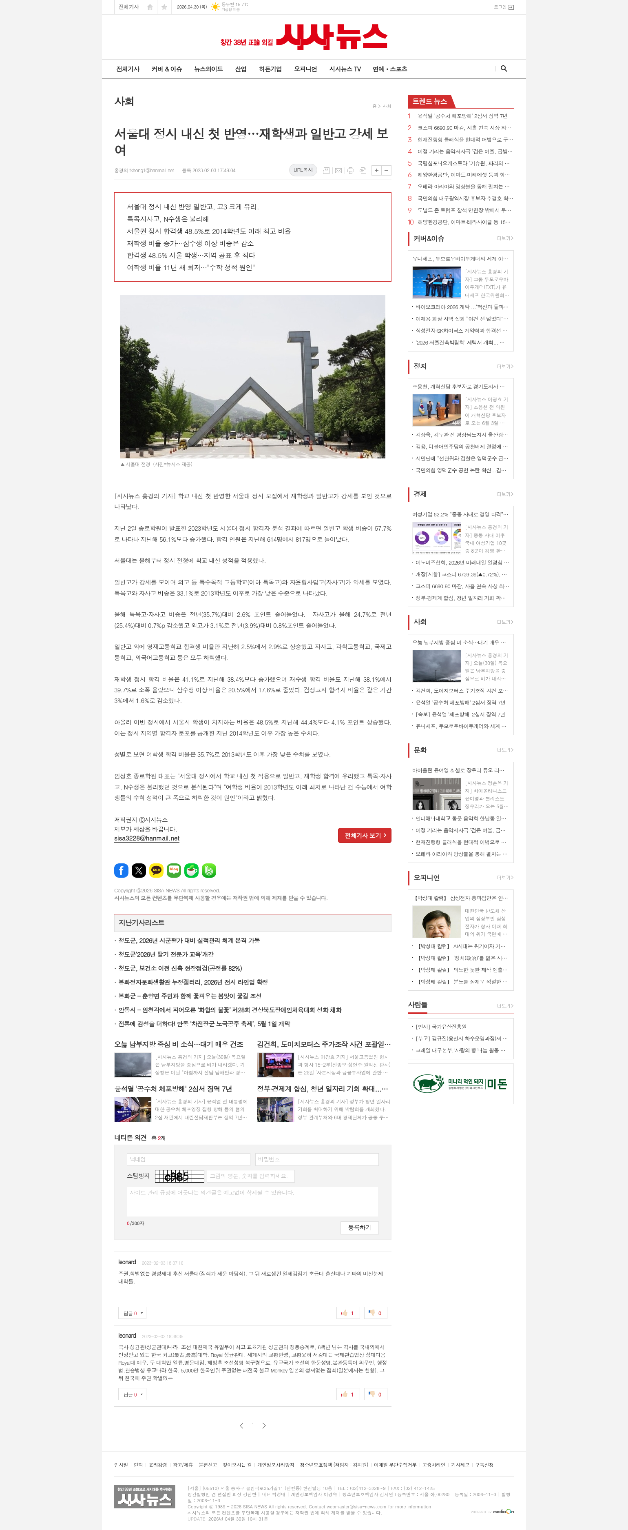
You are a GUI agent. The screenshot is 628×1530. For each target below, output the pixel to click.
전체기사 (129, 7)
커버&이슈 (429, 238)
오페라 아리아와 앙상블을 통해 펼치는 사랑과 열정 (466, 186)
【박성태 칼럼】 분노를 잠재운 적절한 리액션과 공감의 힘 (462, 981)
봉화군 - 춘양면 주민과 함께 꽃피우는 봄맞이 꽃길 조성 (189, 996)
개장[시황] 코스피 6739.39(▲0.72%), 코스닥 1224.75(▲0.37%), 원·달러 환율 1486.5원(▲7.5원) (462, 574)
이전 (241, 1425)
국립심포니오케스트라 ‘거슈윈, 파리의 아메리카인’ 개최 (466, 163)
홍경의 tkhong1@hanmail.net (144, 170)
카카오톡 (156, 870)
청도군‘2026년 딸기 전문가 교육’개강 (166, 954)
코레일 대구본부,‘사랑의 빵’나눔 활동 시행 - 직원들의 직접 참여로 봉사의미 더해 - (462, 1050)
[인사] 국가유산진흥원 (441, 1026)
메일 (338, 171)
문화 (420, 750)
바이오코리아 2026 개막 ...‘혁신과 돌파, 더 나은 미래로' (462, 307)
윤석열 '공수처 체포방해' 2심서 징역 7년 (463, 116)
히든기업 (270, 68)
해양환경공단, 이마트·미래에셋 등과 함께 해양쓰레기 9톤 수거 (466, 174)
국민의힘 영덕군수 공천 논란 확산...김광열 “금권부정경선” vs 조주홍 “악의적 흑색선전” (462, 470)
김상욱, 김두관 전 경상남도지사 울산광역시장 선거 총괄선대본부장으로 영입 (462, 434)
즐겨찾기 (164, 7)
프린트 (351, 171)
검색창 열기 (502, 68)
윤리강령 (157, 1465)
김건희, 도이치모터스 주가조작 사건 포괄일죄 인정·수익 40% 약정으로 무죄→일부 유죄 (462, 690)
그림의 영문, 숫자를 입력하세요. (248, 1176)
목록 (326, 171)
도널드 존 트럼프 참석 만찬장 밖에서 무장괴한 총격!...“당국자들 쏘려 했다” (466, 210)
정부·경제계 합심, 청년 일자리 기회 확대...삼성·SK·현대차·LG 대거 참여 (462, 598)
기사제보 (460, 1465)
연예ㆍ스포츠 (390, 68)
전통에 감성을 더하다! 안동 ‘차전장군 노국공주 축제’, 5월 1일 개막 (204, 1023)
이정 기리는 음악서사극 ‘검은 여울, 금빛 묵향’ (466, 151)
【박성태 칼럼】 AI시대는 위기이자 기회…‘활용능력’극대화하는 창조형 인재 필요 (462, 946)
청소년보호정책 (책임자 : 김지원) (334, 1465)
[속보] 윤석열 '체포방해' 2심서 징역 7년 (460, 714)
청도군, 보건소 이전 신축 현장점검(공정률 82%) (180, 968)
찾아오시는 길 (237, 1465)
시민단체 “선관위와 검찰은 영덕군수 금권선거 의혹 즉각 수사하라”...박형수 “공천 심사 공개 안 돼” (462, 458)
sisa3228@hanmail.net (146, 838)
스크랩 (363, 171)
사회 (387, 106)
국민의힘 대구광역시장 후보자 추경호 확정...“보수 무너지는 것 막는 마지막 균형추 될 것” (466, 198)
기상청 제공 (230, 9)
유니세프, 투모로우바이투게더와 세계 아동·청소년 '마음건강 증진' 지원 (462, 726)
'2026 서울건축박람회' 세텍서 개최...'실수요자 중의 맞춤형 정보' (462, 342)
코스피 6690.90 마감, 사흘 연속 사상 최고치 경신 (466, 128)
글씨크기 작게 (386, 170)
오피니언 (305, 68)
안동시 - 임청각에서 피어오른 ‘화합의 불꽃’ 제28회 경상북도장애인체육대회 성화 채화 (229, 1009)
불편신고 (208, 1465)
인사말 (121, 1465)
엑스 (139, 870)
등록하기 (359, 1227)
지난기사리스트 (141, 922)
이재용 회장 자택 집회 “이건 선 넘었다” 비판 (462, 318)
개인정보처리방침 (275, 1465)
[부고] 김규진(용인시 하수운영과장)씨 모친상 (462, 1038)
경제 (420, 494)
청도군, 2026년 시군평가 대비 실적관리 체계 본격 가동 (189, 940)
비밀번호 (269, 1159)
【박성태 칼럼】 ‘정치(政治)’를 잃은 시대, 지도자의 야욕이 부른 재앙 (462, 958)
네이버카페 (191, 870)
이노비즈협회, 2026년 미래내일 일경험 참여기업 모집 (462, 562)
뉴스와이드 (208, 68)
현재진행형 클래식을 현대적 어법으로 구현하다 (466, 139)
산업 (240, 68)
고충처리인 (433, 1465)
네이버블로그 (174, 870)
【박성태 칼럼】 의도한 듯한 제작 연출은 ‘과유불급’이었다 (462, 970)
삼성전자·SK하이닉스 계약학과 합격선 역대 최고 (462, 330)
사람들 (417, 1005)
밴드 (209, 870)
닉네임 (138, 1159)
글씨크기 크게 (376, 170)
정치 (420, 366)
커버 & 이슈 (166, 68)
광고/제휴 (183, 1465)
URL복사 (303, 169)
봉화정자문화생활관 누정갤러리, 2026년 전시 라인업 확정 (193, 982)
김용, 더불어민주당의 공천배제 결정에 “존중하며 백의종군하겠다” (462, 446)
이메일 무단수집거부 (395, 1465)
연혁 (138, 1465)
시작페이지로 (150, 7)
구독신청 (484, 1465)
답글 (130, 1313)
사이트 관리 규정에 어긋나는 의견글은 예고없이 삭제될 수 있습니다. (212, 1192)
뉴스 (429, 101)
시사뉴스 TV (344, 68)
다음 (264, 1425)
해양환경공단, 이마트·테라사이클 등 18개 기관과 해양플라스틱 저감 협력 (466, 222)
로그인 (500, 7)
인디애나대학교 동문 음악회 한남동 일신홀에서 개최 (462, 818)
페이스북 (121, 870)
